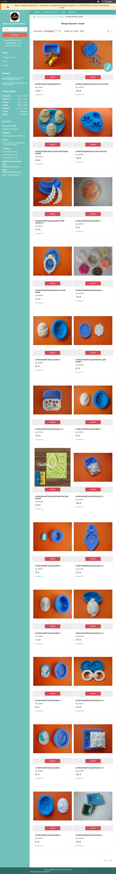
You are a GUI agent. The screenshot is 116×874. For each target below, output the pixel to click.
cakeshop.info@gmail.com (12, 172)
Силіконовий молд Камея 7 (48, 768)
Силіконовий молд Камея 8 (48, 835)
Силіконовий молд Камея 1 (88, 221)
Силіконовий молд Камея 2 (48, 360)
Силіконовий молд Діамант (48, 84)
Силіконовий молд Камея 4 (48, 566)
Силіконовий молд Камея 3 (88, 429)
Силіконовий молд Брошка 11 (90, 496)
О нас (4, 61)
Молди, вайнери (58, 16)
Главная (37, 12)
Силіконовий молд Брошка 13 (90, 633)
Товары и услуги (9, 57)
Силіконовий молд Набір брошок (91, 151)
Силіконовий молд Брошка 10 (49, 429)
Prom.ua (69, 869)
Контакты (71, 12)
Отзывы (5, 65)
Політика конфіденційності (77, 872)
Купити (52, 77)
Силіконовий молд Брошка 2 (89, 835)
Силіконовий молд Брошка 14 (90, 700)
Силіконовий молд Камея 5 (48, 633)
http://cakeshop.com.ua (11, 166)
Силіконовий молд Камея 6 (48, 700)
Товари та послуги (43, 16)
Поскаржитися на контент (59, 872)
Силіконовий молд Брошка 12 (90, 566)
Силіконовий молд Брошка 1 (89, 290)
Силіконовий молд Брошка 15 (90, 768)
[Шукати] (24, 29)
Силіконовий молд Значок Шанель (92, 84)
